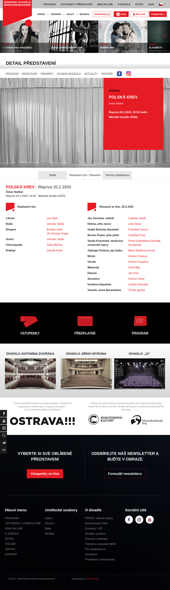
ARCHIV (10, 549)
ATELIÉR (10, 544)
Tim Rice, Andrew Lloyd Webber (64, 51)
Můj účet (139, 14)
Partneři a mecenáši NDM (100, 544)
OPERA (41, 14)
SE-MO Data (92, 579)
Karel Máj (134, 267)
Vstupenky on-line (45, 474)
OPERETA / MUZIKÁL (60, 44)
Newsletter (102, 14)
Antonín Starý (136, 278)
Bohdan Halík (55, 229)
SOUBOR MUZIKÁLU (69, 73)
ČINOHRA (56, 14)
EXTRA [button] (139, 4)
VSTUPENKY (30, 333)
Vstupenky (158, 14)
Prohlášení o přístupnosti (99, 559)
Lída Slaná (134, 223)
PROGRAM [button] (49, 4)
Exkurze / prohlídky (96, 538)
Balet (48, 528)
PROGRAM (12, 73)
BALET (70, 14)
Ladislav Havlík (137, 218)
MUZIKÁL (85, 14)
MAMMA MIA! (107, 47)
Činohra (49, 523)
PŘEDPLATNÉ (84, 333)
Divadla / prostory (95, 533)
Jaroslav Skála (55, 223)
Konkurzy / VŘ (93, 528)
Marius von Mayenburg (11, 51)
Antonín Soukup (137, 256)
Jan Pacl (133, 273)
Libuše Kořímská (138, 284)
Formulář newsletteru (125, 474)
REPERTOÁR (29, 73)
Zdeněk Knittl (54, 250)
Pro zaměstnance (95, 549)
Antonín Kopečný (138, 261)
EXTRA (9, 538)
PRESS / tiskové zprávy (99, 518)
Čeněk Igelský (136, 290)
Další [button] (151, 4)
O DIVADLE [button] (124, 4)
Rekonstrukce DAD (96, 523)
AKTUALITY (91, 73)
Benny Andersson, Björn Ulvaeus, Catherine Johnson (122, 51)
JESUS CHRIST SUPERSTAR (67, 47)
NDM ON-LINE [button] (105, 4)
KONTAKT (11, 554)
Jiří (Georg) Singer (58, 233)
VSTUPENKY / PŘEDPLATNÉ (23, 523)
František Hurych (138, 229)
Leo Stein (52, 218)
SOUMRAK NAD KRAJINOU (17, 47)
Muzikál (49, 533)
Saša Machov (55, 244)
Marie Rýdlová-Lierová (141, 250)
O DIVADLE (12, 533)
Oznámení (91, 554)
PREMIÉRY (47, 73)
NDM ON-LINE (14, 528)
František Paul (136, 235)
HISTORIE (107, 73)
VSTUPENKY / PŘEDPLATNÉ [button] (76, 4)
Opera (48, 518)
